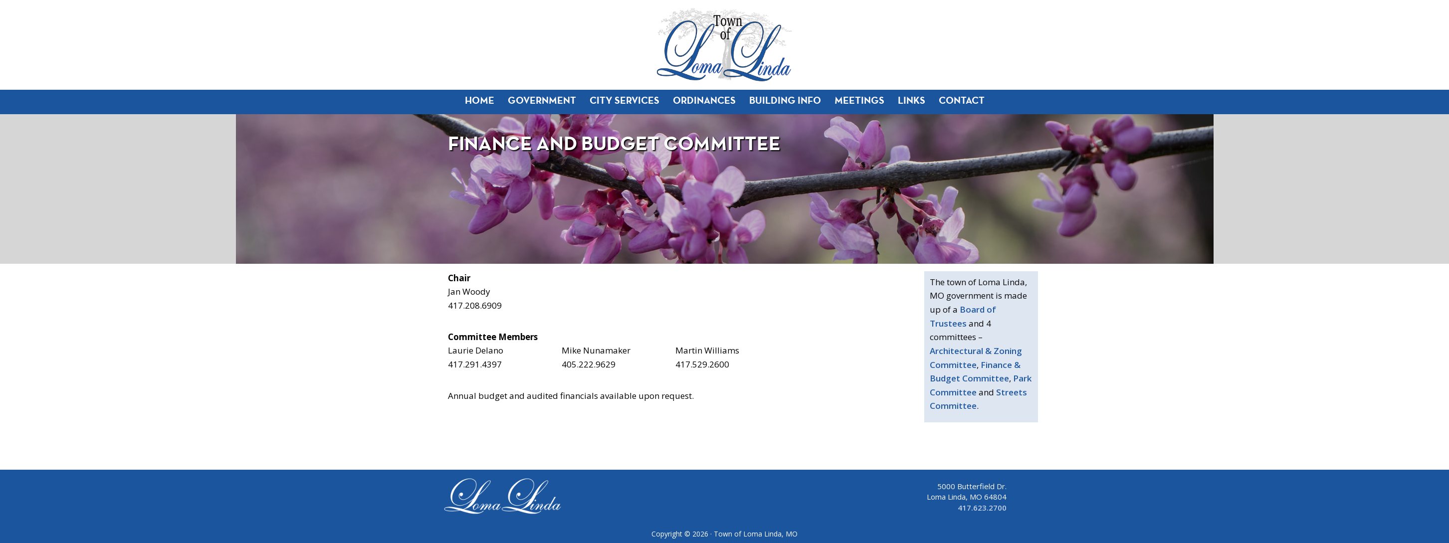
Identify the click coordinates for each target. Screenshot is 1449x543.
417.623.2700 (982, 508)
